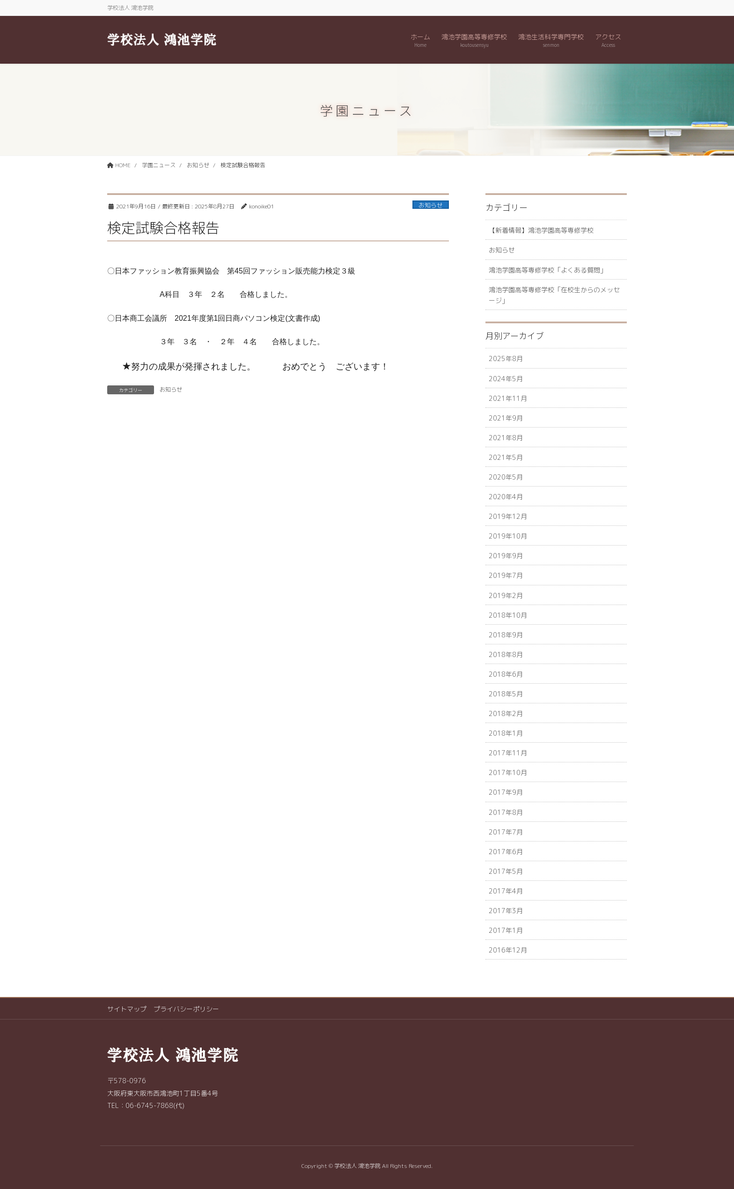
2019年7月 (506, 575)
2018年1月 (506, 733)
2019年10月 (508, 536)
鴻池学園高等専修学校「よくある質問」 (548, 270)
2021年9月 (506, 418)
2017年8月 (506, 812)
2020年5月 (506, 477)
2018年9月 (506, 634)
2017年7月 (506, 831)
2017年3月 (506, 910)
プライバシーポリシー (186, 1008)
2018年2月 (506, 713)
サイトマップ (127, 1008)
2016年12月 (508, 949)
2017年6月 (506, 851)
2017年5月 (506, 871)
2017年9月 (506, 792)
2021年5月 (506, 457)
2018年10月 (508, 615)
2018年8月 (506, 654)
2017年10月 (508, 772)
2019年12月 (508, 516)
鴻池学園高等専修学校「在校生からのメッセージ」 (554, 295)
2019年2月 (506, 595)
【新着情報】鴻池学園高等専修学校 (541, 230)
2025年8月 (506, 358)
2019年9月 (506, 555)
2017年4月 (506, 890)
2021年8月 (506, 437)
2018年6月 (506, 674)
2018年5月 (506, 693)
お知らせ (430, 205)
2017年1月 (506, 930)
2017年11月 (508, 752)
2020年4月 (506, 496)
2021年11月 (508, 398)
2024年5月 (506, 378)
